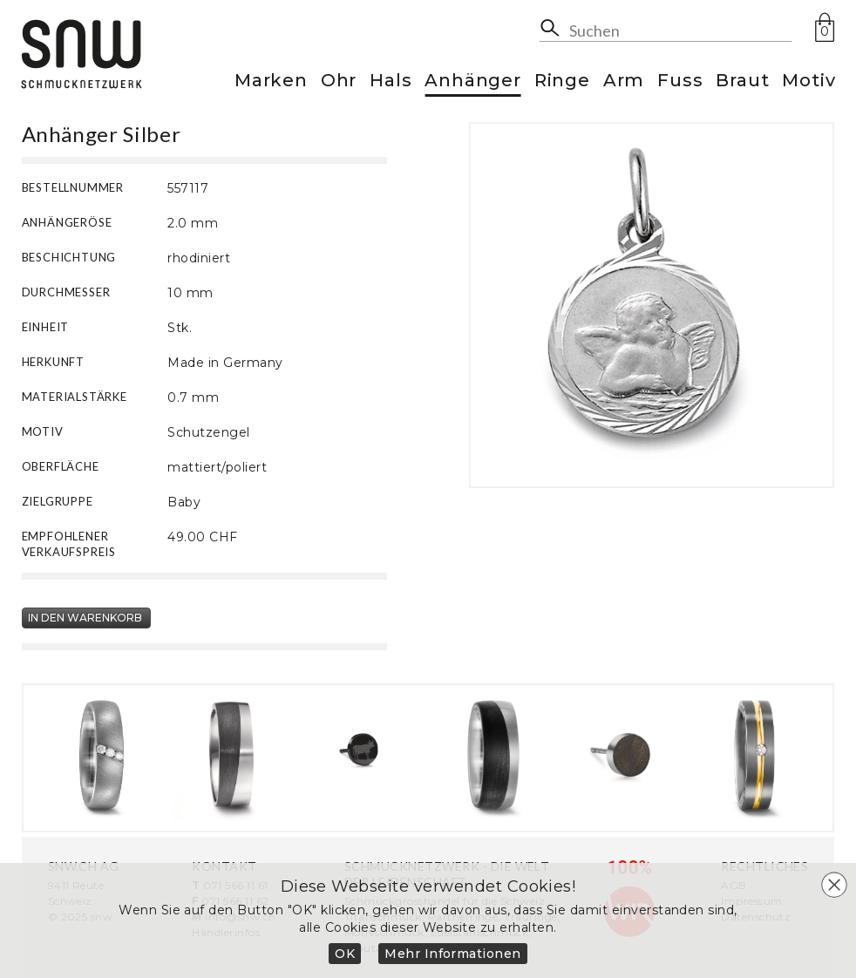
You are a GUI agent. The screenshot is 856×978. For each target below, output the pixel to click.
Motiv (808, 81)
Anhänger (472, 81)
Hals (390, 81)
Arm (623, 81)
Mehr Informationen (452, 953)
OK (345, 953)
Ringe (562, 81)
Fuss (680, 81)
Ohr (339, 81)
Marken (271, 81)
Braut (742, 81)
